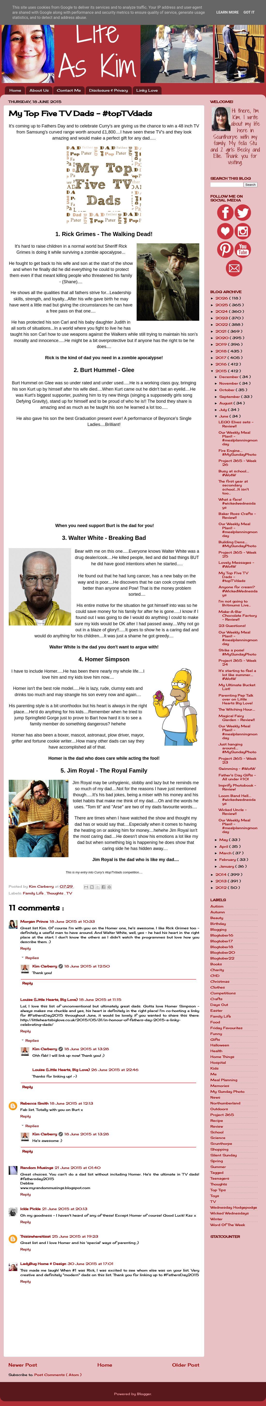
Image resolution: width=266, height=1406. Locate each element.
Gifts (215, 1039)
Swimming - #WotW (237, 769)
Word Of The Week (227, 1225)
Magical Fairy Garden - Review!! (237, 718)
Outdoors (219, 1109)
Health (216, 1051)
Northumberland (225, 1103)
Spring (216, 1161)
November (229, 383)
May (224, 840)
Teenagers (219, 1178)
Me (213, 1074)
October (227, 390)
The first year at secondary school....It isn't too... (234, 487)
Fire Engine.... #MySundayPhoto (237, 452)
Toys (214, 1196)
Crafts (216, 999)
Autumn (217, 912)
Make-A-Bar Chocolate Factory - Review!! (238, 615)
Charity (217, 970)
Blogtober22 (222, 958)
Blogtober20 (222, 952)
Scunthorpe (221, 1144)
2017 (221, 358)
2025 (222, 305)
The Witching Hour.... (237, 709)
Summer (218, 1167)
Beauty (216, 918)
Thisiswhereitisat (35, 1236)
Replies (32, 958)
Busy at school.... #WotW (234, 473)
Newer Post (22, 1365)
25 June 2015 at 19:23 (75, 1236)
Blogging (218, 929)
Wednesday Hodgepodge (233, 1207)
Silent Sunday (223, 1155)
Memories (219, 1086)
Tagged (216, 1173)
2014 (221, 875)
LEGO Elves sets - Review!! (236, 424)
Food (215, 1022)
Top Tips (218, 1190)
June (224, 416)
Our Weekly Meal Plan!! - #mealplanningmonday (238, 438)
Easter (216, 1010)
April (224, 846)
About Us (39, 90)
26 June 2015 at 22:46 (115, 1070)
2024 (222, 311)
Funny (216, 1034)
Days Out (219, 1005)
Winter (216, 1219)
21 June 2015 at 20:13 (64, 1209)
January (227, 866)
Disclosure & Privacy (108, 90)
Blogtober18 (221, 947)
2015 (221, 371)
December (229, 377)
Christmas (219, 981)
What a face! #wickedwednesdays (237, 503)
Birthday (218, 924)
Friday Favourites (226, 1028)
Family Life (34, 893)
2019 (221, 344)
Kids (214, 1068)
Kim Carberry (44, 966)
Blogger (144, 1394)
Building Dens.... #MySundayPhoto (237, 544)
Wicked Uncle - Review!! (233, 812)
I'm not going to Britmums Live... (235, 603)
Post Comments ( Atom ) (57, 1375)
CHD (215, 976)
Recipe (216, 1121)
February (228, 860)
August (226, 403)
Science (217, 1138)
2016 (221, 364)
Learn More (227, 12)
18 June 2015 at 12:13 (71, 1103)
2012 (221, 888)
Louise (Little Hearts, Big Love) (49, 1000)
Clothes (217, 987)
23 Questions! (232, 626)
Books (216, 964)
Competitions (223, 993)
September (230, 397)
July (223, 410)
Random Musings (36, 1168)
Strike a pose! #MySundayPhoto (237, 652)
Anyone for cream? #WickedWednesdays (238, 591)
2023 (222, 318)
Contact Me (69, 90)
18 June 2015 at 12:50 (87, 966)
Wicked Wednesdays (229, 1213)
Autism (216, 906)
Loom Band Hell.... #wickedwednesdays (237, 799)
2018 (221, 351)
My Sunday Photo (227, 1092)
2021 (221, 331)
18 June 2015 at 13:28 (86, 1049)
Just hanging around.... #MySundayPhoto (237, 748)
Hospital (218, 1062)
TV (69, 893)
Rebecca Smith (34, 1103)
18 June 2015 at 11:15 (100, 1000)
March (226, 853)
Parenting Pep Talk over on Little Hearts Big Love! (236, 699)
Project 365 (222, 1115)
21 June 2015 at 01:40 (78, 1168)
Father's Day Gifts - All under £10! (237, 777)
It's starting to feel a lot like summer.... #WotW (237, 674)
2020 (222, 338)
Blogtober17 (221, 941)
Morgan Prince (34, 921)
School (216, 1132)
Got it (249, 12)
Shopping (219, 1149)
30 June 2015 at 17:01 (90, 1264)
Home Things (222, 1057)
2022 (222, 325)
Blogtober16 (221, 935)
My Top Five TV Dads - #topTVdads (233, 577)
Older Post (186, 1365)
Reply (25, 948)
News (215, 1097)
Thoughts (56, 893)
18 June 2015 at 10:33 (72, 921)
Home (15, 90)
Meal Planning (223, 1080)
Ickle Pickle (30, 1209)
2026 (222, 298)
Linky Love (147, 90)
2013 (221, 881)
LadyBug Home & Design (43, 1264)
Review (216, 1126)
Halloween (219, 1045)
